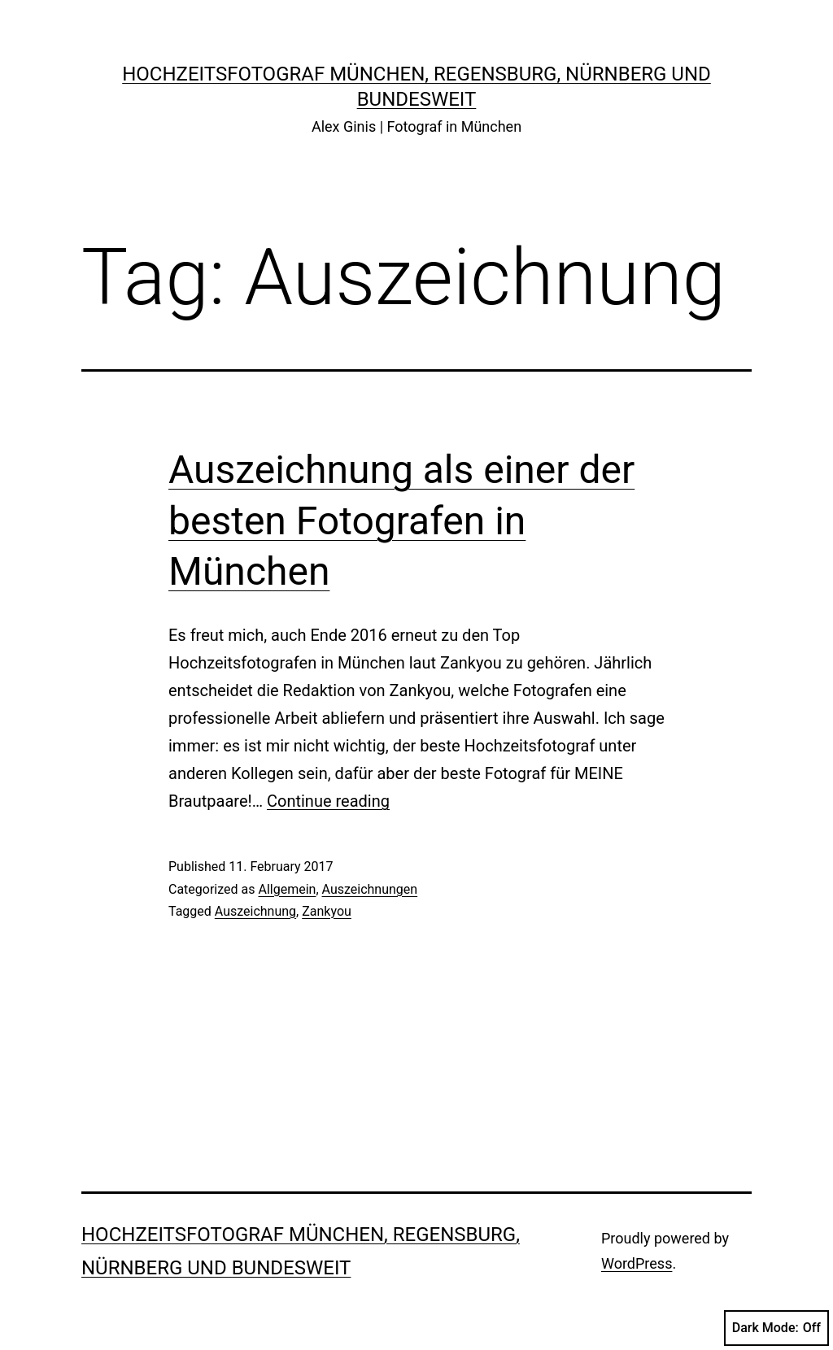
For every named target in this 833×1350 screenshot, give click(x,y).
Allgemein (287, 889)
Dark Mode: (776, 1328)
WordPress (636, 1263)
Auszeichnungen (370, 889)
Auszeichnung (255, 911)
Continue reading (328, 801)
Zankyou (326, 911)
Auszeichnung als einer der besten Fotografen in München (401, 520)
